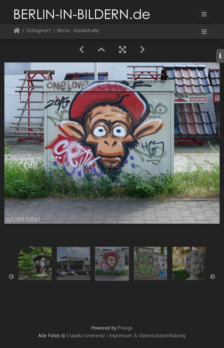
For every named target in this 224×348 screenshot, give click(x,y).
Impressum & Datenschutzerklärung (147, 335)
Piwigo (125, 328)
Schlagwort (39, 31)
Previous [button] (11, 277)
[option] (35, 263)
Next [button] (213, 277)
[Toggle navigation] (204, 14)
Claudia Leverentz (86, 335)
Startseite (16, 31)
